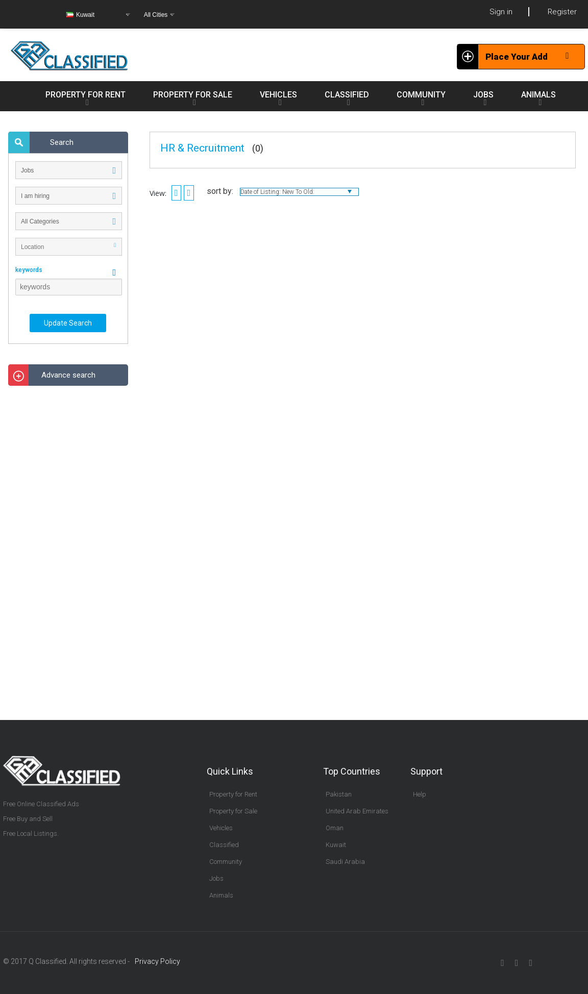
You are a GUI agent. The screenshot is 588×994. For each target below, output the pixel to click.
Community (225, 861)
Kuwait (336, 845)
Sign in (500, 11)
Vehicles (221, 828)
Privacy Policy (157, 961)
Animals (221, 895)
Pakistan (339, 794)
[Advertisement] (68, 546)
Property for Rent (233, 794)
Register (562, 11)
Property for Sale (233, 811)
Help (419, 794)
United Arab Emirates (357, 811)
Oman (335, 828)
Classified (224, 845)
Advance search (68, 375)
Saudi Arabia (345, 861)
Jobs (216, 878)
